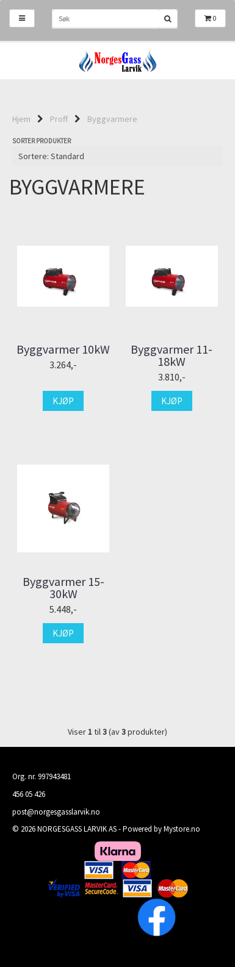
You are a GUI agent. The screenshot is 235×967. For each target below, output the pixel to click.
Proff (59, 118)
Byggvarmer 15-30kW (63, 588)
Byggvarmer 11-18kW (171, 355)
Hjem (21, 118)
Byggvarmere (112, 118)
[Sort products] (117, 156)
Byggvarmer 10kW (63, 349)
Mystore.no (182, 829)
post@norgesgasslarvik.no (56, 812)
